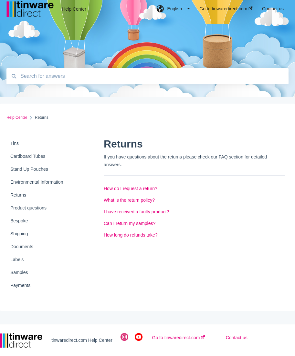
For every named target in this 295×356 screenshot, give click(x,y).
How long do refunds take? (131, 235)
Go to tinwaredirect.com (178, 337)
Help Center (74, 9)
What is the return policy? (129, 200)
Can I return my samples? (129, 223)
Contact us (237, 337)
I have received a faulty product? (136, 211)
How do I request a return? (130, 188)
